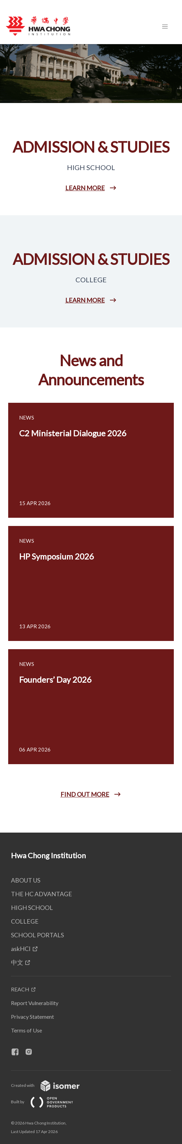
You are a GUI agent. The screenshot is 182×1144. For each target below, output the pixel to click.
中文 (17, 962)
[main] (91, 438)
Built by (47, 1101)
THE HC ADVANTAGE (41, 894)
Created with (50, 1085)
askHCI (21, 948)
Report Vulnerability (34, 1003)
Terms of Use (26, 1030)
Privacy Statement (32, 1016)
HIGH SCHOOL (32, 907)
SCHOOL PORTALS (37, 935)
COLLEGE (25, 921)
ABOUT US (25, 880)
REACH (20, 989)
